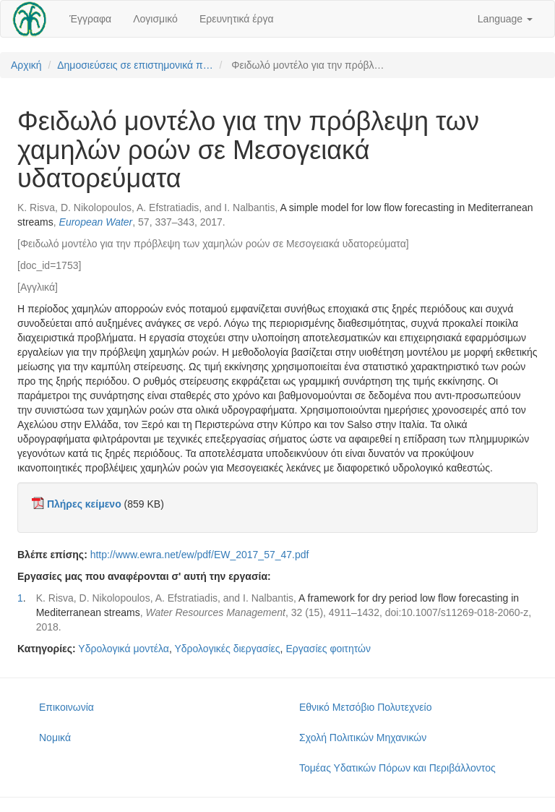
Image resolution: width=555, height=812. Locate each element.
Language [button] (505, 19)
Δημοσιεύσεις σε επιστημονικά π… (134, 65)
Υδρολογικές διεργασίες (227, 648)
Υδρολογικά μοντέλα (123, 648)
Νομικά (55, 737)
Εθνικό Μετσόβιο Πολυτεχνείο (365, 707)
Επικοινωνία (66, 707)
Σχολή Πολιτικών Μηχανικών (362, 737)
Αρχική (26, 65)
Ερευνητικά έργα (236, 19)
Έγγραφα (90, 19)
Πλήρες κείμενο (84, 504)
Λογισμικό (155, 19)
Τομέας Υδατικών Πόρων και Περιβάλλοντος (397, 768)
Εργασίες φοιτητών (328, 648)
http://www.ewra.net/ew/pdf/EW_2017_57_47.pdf (199, 554)
